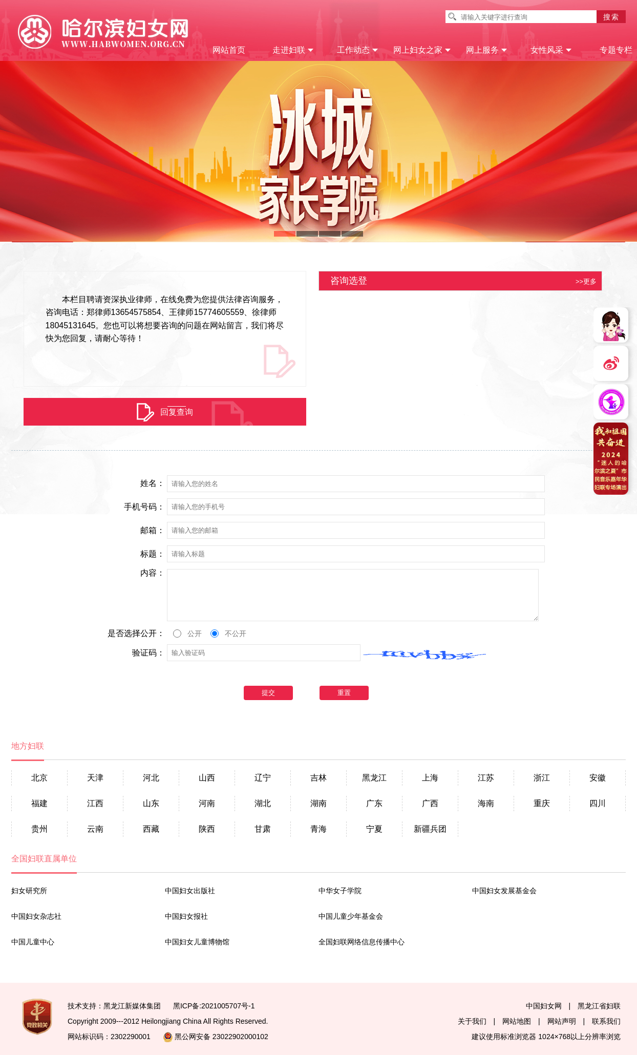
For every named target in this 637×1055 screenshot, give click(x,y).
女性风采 (551, 50)
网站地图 (516, 1021)
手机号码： (144, 507)
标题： (152, 554)
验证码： (148, 653)
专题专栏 (616, 50)
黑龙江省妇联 (599, 1006)
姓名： (152, 483)
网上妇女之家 (422, 50)
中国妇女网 (544, 1006)
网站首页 (229, 50)
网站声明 (561, 1021)
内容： (152, 573)
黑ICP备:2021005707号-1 (214, 1006)
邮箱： (152, 530)
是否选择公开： (136, 633)
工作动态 (357, 50)
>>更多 (586, 282)
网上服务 (486, 50)
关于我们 (472, 1021)
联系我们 (606, 1021)
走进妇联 (293, 50)
